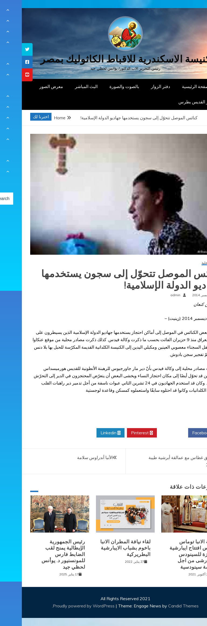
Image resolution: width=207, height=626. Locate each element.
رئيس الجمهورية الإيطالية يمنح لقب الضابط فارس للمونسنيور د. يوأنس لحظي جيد (41, 554)
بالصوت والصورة (102, 86)
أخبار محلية (187, 263)
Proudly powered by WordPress (62, 605)
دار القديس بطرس (173, 101)
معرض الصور (29, 86)
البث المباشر (64, 86)
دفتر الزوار (138, 86)
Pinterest (120, 433)
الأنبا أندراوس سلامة (73, 457)
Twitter (151, 433)
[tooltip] (5, 49)
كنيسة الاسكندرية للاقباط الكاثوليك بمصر (104, 59)
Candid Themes (161, 605)
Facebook (181, 433)
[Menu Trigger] (189, 11)
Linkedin (89, 433)
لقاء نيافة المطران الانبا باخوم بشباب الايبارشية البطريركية (103, 548)
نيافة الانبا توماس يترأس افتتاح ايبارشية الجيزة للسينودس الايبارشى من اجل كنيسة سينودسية (171, 554)
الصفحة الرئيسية (174, 86)
